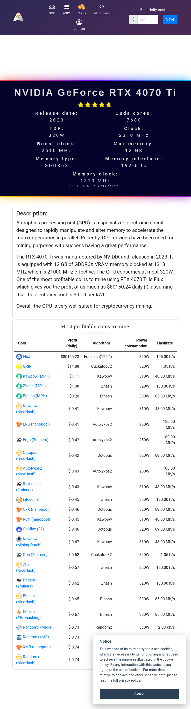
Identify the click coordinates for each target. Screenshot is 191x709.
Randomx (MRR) (37, 627)
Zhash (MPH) (34, 386)
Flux (26, 356)
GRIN (27, 366)
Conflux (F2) (33, 529)
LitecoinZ (31, 499)
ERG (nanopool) (36, 424)
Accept (139, 693)
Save (170, 19)
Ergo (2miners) (35, 439)
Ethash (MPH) (35, 396)
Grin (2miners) (35, 554)
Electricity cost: (153, 10)
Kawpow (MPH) (36, 376)
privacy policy (129, 681)
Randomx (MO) (36, 637)
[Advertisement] (95, 55)
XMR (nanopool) (37, 647)
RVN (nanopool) (36, 519)
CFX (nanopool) (36, 509)
